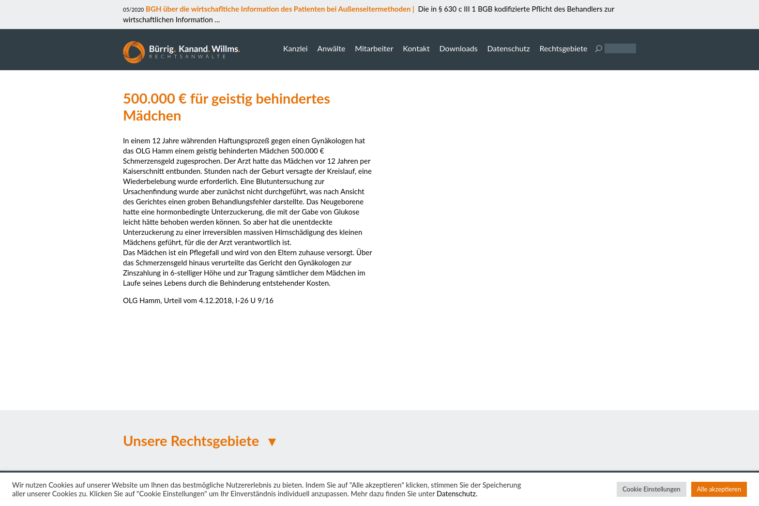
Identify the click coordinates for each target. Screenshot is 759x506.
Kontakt (416, 48)
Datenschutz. (457, 494)
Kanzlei (295, 48)
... (216, 19)
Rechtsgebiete (563, 48)
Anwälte (331, 48)
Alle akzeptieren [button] (719, 489)
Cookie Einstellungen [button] (651, 489)
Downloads (458, 48)
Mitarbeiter (374, 48)
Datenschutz (508, 48)
